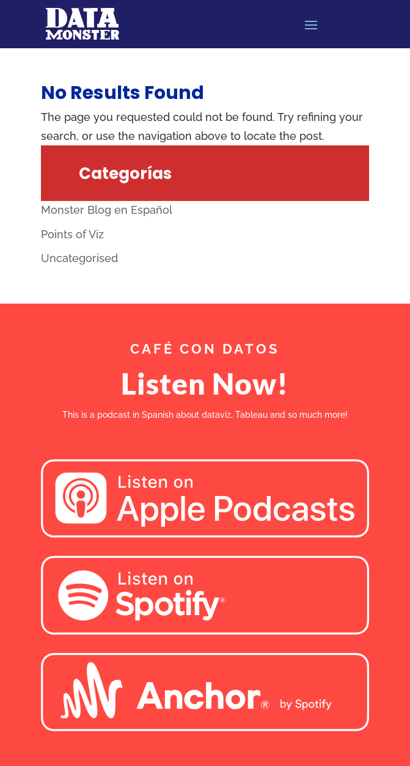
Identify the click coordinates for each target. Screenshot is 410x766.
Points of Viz (72, 234)
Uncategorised (79, 258)
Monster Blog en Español (106, 209)
